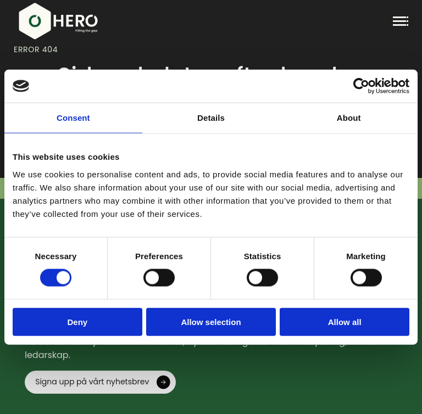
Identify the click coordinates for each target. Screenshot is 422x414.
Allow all (345, 321)
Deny (77, 321)
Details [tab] (211, 117)
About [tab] (349, 117)
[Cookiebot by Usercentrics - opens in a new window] (361, 86)
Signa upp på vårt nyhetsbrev (92, 381)
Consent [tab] (73, 117)
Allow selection (211, 321)
